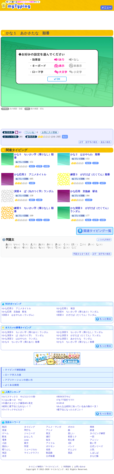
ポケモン (50, 446)
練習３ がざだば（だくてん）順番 (90, 174)
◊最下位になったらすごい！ (70, 410)
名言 (4, 456)
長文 (48, 433)
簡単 (92, 427)
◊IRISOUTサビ (63, 397)
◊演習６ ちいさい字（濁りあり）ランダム (78, 312)
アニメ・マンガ (53, 427)
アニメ (49, 430)
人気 (92, 450)
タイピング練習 (97, 433)
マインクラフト (31, 453)
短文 (65, 137)
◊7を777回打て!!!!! (65, 400)
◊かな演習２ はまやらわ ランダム (19, 339)
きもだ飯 (94, 456)
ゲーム (5, 433)
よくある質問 (12, 385)
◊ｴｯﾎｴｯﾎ (60, 403)
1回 (69, 443)
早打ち (27, 430)
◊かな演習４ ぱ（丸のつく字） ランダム (23, 335)
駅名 (4, 437)
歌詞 (4, 427)
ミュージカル (30, 450)
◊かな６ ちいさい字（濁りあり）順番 (21, 342)
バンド (71, 446)
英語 (70, 453)
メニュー (106, 7)
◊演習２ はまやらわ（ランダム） (18, 315)
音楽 (4, 430)
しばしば (94, 453)
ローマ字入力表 (13, 375)
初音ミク (72, 437)
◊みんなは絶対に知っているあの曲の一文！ (78, 406)
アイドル (50, 443)
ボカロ (71, 427)
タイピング (29, 427)
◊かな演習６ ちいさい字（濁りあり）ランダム (25, 332)
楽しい (71, 433)
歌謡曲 (49, 453)
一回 (92, 437)
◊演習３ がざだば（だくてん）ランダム (77, 315)
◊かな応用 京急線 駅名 (14, 312)
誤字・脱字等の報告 (88, 142)
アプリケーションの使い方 (19, 380)
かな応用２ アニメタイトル (30, 174)
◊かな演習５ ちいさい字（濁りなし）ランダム (80, 332)
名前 (48, 450)
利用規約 (67, 467)
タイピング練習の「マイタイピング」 (44, 467)
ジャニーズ (29, 433)
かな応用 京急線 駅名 (83, 191)
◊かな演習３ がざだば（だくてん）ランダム (79, 335)
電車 (4, 440)
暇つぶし (6, 450)
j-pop (26, 440)
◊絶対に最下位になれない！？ (16, 406)
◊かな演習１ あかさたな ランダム (74, 339)
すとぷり (72, 450)
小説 (4, 443)
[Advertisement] (57, 20)
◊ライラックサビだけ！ (13, 410)
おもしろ (28, 437)
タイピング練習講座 (15, 369)
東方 (26, 443)
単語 (4, 453)
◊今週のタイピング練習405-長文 (17, 403)
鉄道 (92, 430)
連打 (48, 437)
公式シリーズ (96, 446)
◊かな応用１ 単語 (66, 308)
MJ (20, 132)
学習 (26, 446)
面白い (5, 446)
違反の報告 (106, 142)
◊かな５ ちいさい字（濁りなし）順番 (75, 342)
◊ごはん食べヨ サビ (12, 400)
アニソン (94, 440)
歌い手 (93, 443)
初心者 (71, 440)
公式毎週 (50, 456)
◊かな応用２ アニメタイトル (16, 308)
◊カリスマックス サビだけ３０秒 (18, 397)
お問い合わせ (79, 467)
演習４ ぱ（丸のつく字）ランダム (34, 191)
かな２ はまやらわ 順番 (85, 154)
